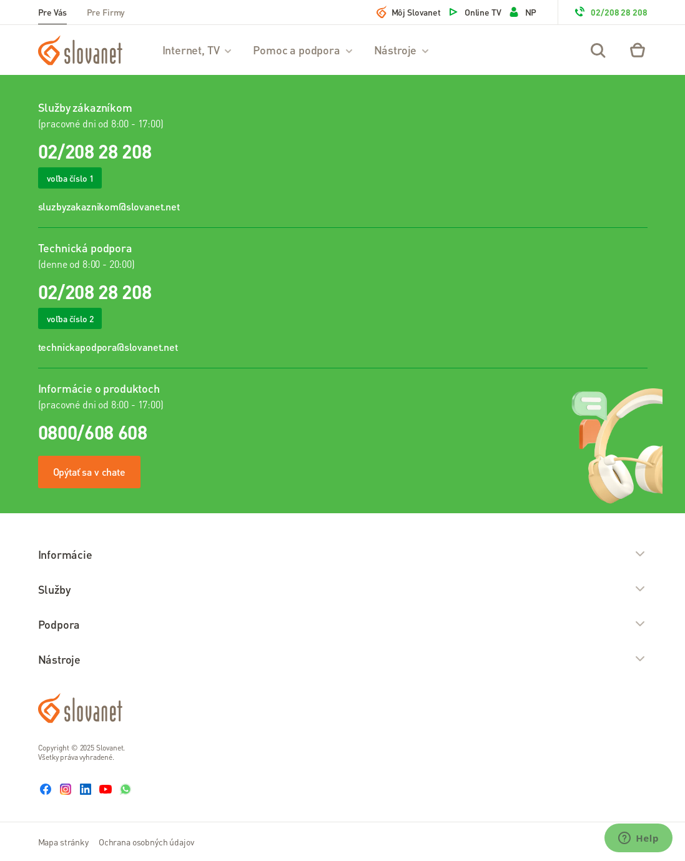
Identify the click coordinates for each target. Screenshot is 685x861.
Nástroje (402, 49)
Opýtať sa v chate (89, 471)
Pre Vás (52, 11)
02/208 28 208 (610, 12)
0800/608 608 (92, 432)
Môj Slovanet (409, 12)
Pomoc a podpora (303, 49)
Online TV (474, 12)
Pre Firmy (106, 11)
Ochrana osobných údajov (146, 841)
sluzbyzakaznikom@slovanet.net (109, 206)
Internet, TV (198, 49)
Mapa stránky (63, 841)
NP (522, 12)
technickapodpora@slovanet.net (108, 346)
